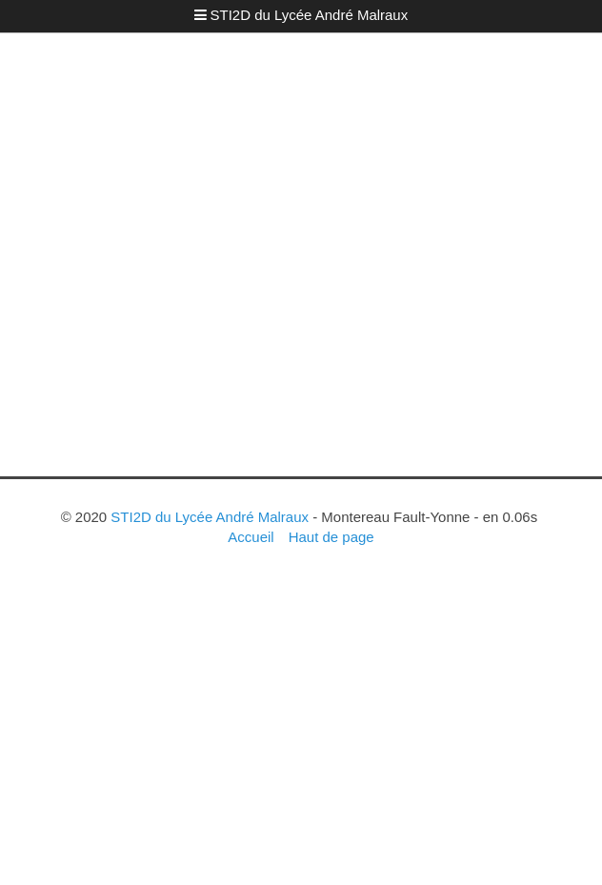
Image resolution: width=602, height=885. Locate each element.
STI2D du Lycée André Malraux (310, 15)
